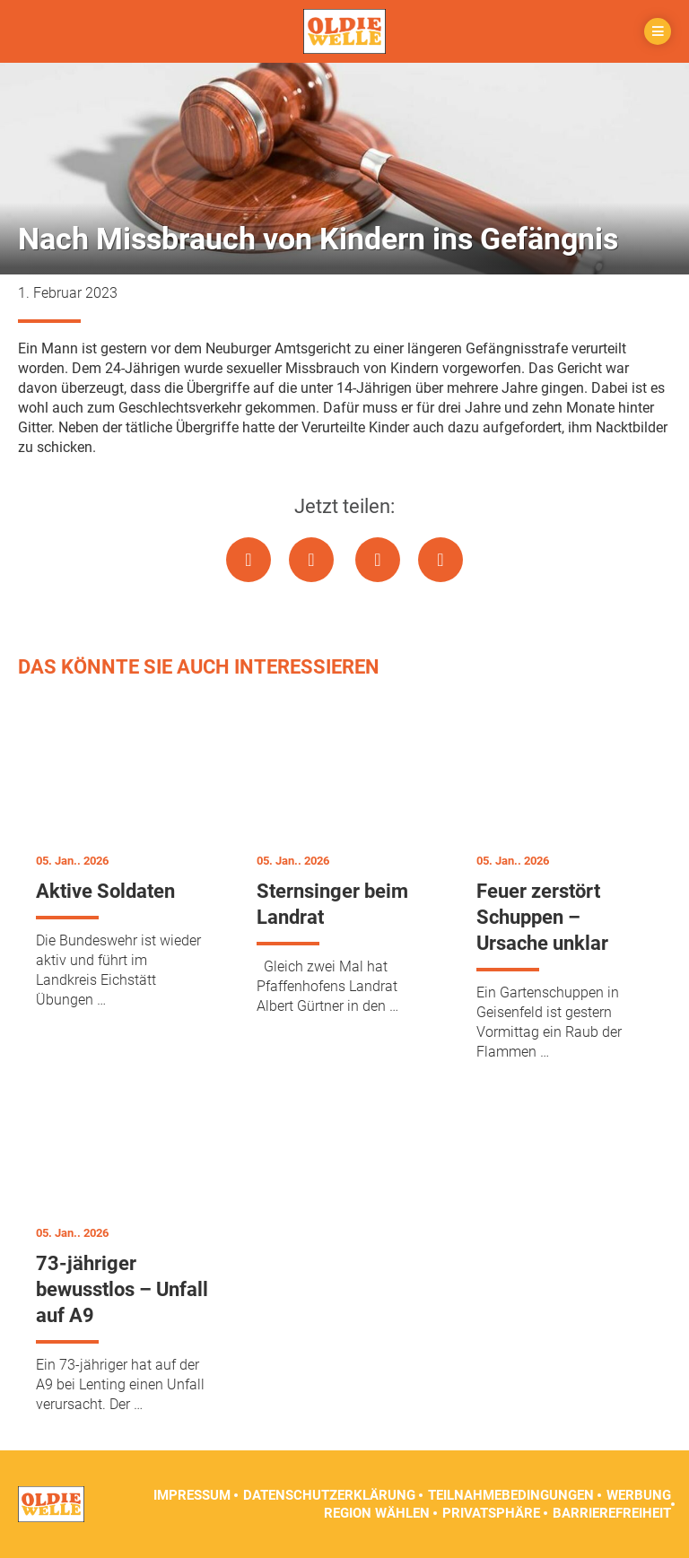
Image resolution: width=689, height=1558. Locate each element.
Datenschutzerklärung (329, 1495)
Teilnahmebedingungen (511, 1495)
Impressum (192, 1495)
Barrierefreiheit (612, 1513)
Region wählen (377, 1513)
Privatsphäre (491, 1513)
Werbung (638, 1495)
